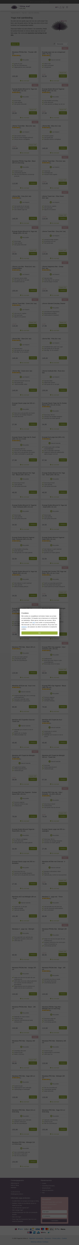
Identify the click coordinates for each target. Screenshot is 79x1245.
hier (34, 622)
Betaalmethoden (46, 1188)
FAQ (43, 1192)
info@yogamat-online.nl (17, 1194)
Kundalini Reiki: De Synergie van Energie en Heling (25, 1201)
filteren (15, 44)
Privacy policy (56, 1238)
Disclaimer (48, 1238)
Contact (44, 1183)
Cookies (64, 1238)
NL (57, 7)
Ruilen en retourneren (47, 1190)
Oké (39, 633)
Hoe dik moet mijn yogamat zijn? (20, 1207)
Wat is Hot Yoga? (16, 1217)
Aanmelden (54, 1220)
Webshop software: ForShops (39, 1242)
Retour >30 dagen (39, 1)
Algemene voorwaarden (36, 1238)
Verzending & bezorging (48, 1185)
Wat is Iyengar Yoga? (17, 1210)
